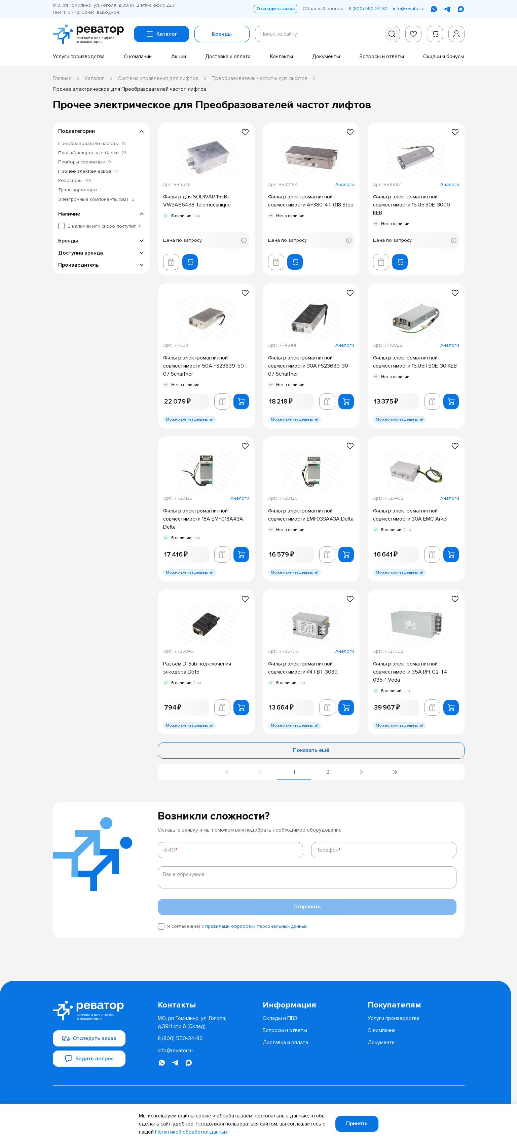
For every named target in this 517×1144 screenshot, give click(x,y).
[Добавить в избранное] (245, 132)
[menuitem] (79, 56)
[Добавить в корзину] (190, 262)
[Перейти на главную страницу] (90, 34)
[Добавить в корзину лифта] (171, 262)
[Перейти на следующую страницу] (361, 772)
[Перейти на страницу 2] (328, 772)
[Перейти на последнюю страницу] (395, 772)
